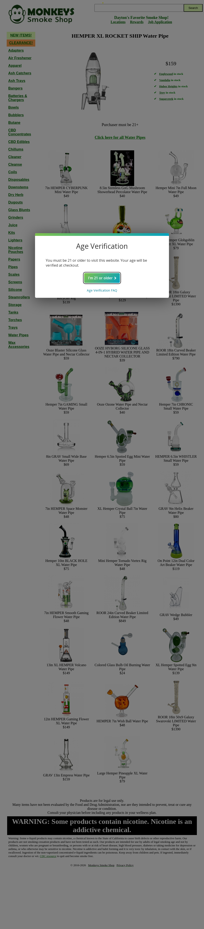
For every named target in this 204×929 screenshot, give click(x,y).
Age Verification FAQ (102, 290)
